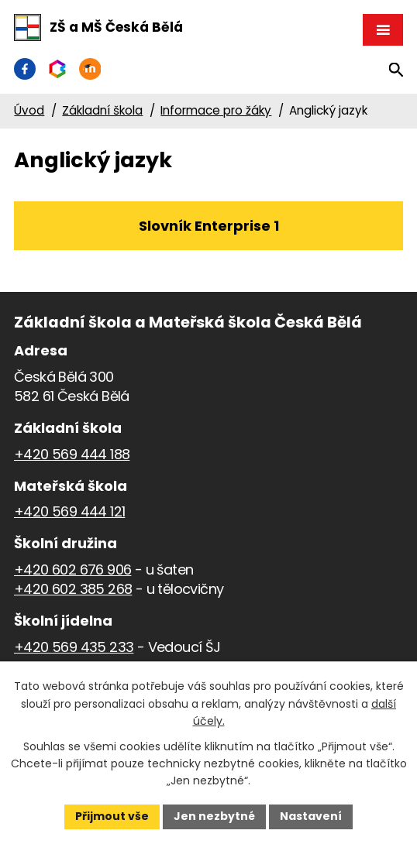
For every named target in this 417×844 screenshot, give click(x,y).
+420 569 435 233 (73, 647)
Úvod (29, 110)
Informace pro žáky (215, 110)
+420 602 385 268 (73, 589)
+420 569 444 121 (69, 511)
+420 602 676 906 (72, 569)
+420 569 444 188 (71, 454)
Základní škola (102, 110)
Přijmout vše (112, 816)
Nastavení (311, 816)
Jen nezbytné (214, 816)
